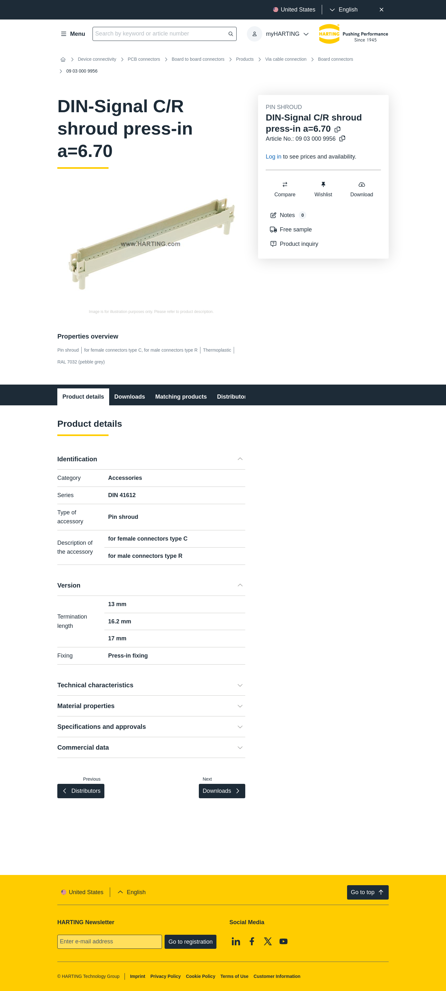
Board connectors (335, 59)
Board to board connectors (198, 59)
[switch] (284, 184)
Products (245, 59)
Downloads (129, 397)
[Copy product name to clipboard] (337, 130)
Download (361, 189)
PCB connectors (144, 59)
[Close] (381, 10)
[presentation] (343, 10)
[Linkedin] (236, 941)
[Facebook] (252, 941)
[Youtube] (283, 941)
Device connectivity (97, 59)
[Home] (63, 59)
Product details (83, 397)
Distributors (233, 397)
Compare (285, 189)
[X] (268, 941)
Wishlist (323, 189)
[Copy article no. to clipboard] (342, 139)
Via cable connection (285, 59)
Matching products (181, 397)
